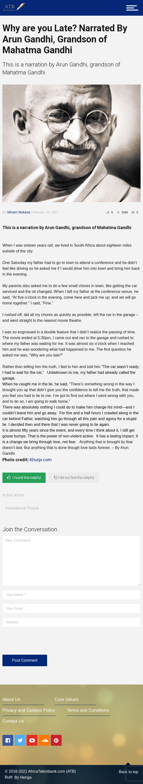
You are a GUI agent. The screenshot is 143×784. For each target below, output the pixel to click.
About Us (11, 699)
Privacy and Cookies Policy (28, 710)
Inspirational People (22, 508)
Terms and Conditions (88, 710)
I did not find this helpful (74, 477)
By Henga (22, 777)
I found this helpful (24, 477)
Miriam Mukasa (18, 212)
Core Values (67, 699)
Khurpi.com (41, 459)
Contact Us (13, 721)
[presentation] (39, 642)
